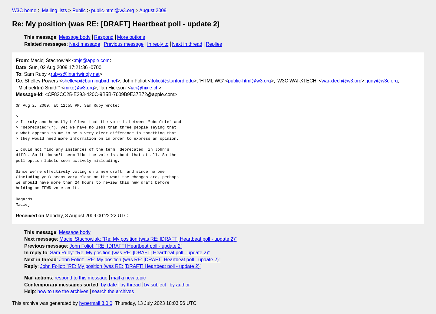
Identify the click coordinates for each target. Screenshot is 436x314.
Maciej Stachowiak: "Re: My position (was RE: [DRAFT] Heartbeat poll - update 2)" (148, 239)
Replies (214, 44)
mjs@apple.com (92, 60)
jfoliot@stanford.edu (172, 80)
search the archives (113, 291)
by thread (131, 284)
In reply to (157, 44)
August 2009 (153, 10)
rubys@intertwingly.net (75, 74)
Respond (104, 37)
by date (109, 284)
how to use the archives (63, 291)
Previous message (124, 44)
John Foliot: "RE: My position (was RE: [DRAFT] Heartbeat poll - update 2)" (139, 259)
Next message (84, 44)
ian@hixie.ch (145, 87)
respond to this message (80, 277)
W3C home (24, 10)
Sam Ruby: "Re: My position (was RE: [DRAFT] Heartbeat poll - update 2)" (130, 252)
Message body (75, 37)
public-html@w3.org (112, 10)
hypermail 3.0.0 (95, 303)
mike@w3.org (79, 87)
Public (79, 10)
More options (131, 37)
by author (180, 284)
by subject (155, 284)
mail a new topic (128, 277)
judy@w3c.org (382, 80)
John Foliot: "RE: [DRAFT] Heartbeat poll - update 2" (125, 246)
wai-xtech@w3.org (342, 80)
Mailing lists (54, 10)
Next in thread (187, 44)
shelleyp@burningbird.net (89, 80)
